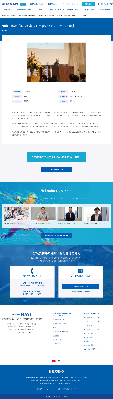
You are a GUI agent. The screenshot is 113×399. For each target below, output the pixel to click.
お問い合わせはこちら (80, 286)
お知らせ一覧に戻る (56, 169)
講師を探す (88, 4)
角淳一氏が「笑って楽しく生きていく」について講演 (71, 15)
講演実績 (51, 15)
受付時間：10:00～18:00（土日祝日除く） (32, 283)
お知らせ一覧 (42, 15)
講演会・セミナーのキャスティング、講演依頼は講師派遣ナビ (18, 15)
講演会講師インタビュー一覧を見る (56, 235)
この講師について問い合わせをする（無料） (56, 157)
